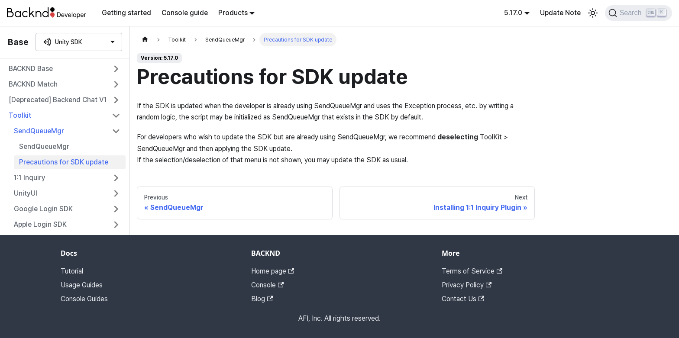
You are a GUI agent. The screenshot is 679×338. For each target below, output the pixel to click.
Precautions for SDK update (63, 162)
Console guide (185, 13)
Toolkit (20, 115)
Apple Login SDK (40, 224)
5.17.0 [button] (513, 13)
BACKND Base (31, 68)
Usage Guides (82, 285)
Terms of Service (472, 271)
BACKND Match (33, 84)
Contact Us (463, 299)
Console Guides (84, 299)
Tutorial (72, 271)
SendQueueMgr (39, 131)
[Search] (638, 13)
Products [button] (233, 13)
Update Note (560, 13)
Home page (272, 271)
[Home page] (145, 39)
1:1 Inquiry (29, 178)
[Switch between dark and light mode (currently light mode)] (593, 13)
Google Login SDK (43, 209)
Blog (262, 299)
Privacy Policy (466, 285)
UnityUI (25, 193)
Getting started (126, 13)
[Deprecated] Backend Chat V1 (58, 100)
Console (267, 285)
